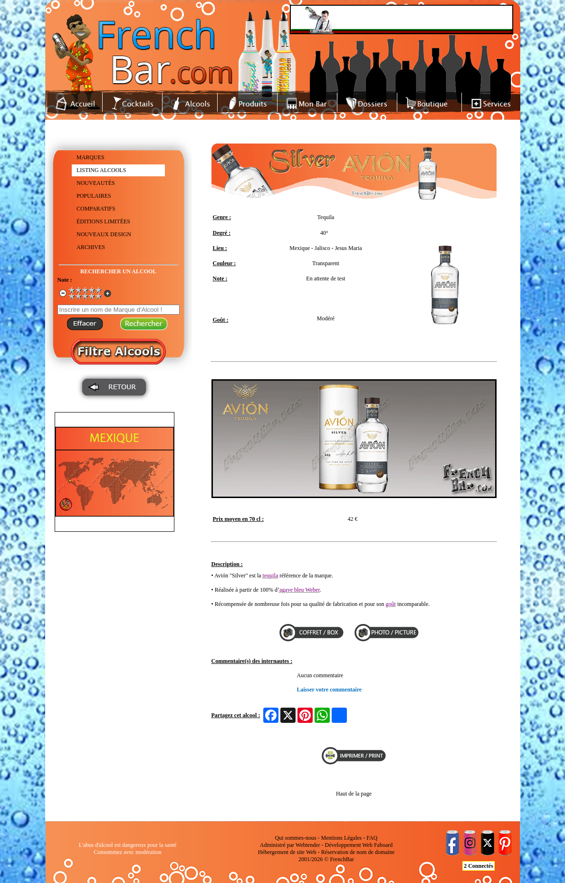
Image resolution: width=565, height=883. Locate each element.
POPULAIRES (94, 195)
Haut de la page (354, 793)
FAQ (371, 838)
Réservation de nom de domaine (358, 852)
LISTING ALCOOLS (101, 170)
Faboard (383, 845)
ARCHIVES (91, 247)
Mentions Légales (341, 838)
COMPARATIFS (96, 208)
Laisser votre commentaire (329, 689)
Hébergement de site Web (287, 852)
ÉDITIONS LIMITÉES (103, 221)
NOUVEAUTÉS (96, 183)
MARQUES (91, 157)
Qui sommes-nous (295, 838)
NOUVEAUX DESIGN (104, 234)
